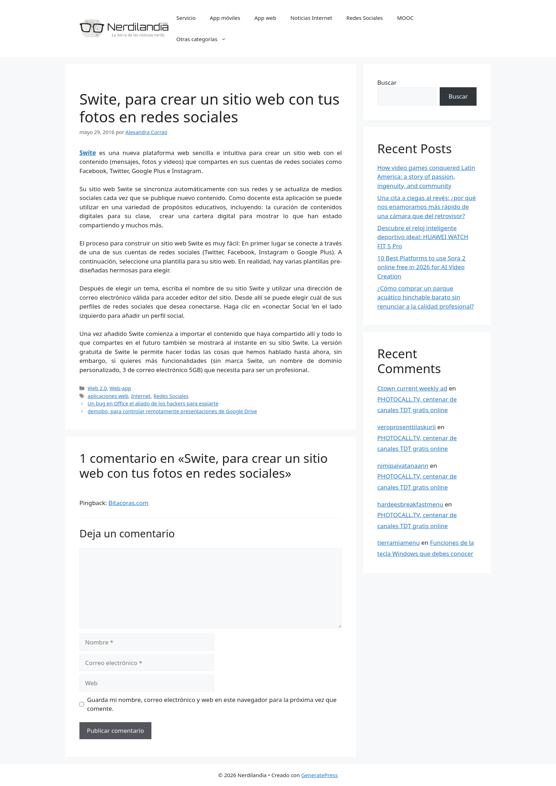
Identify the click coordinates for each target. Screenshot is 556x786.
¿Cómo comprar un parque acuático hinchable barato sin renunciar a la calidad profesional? (425, 297)
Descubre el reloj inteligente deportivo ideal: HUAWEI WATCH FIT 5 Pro (422, 237)
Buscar (386, 82)
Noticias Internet (311, 17)
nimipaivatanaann (402, 465)
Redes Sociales (364, 17)
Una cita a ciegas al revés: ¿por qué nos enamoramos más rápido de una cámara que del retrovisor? (426, 207)
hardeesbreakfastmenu (410, 504)
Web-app (120, 388)
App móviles (225, 17)
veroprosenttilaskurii (406, 427)
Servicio (186, 17)
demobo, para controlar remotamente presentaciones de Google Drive (172, 411)
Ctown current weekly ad (412, 388)
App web (265, 17)
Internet (141, 396)
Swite (87, 153)
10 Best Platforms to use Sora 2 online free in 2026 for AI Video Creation (421, 267)
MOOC (405, 17)
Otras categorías (204, 39)
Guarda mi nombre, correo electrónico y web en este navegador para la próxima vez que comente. (212, 704)
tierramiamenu (398, 542)
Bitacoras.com (129, 503)
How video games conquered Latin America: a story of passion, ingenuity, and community (426, 177)
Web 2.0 (97, 388)
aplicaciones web (108, 396)
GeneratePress (319, 775)
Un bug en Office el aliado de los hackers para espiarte (153, 403)
